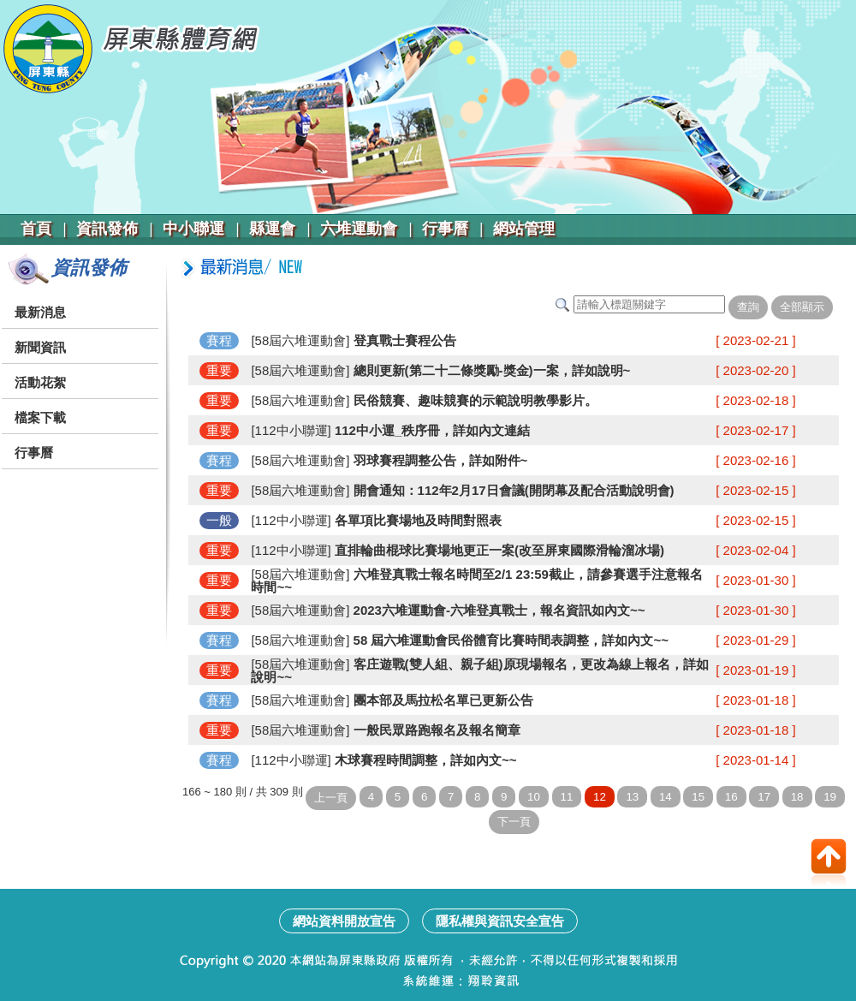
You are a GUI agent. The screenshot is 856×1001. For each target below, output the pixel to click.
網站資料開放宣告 (344, 921)
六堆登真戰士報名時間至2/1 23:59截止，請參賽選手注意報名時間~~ (477, 580)
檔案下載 (40, 417)
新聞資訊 (40, 347)
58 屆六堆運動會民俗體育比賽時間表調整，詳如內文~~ (509, 640)
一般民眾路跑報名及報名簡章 (434, 730)
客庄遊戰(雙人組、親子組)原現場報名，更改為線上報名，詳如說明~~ (479, 670)
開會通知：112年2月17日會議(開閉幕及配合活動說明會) (511, 490)
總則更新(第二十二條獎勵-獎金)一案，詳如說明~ (489, 370)
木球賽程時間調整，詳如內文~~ (424, 760)
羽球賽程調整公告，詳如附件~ (438, 460)
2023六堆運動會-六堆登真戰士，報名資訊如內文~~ (497, 610)
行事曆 (34, 452)
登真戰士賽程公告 (402, 340)
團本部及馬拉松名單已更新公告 (440, 700)
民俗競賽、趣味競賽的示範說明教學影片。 (473, 400)
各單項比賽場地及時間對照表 (416, 520)
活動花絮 (40, 382)
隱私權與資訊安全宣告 (500, 921)
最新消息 (40, 312)
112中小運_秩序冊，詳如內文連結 (431, 430)
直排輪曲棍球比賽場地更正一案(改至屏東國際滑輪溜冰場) (497, 550)
